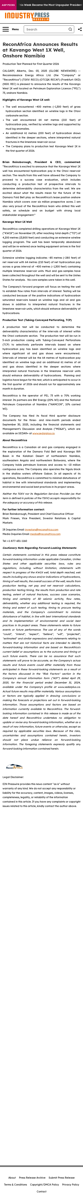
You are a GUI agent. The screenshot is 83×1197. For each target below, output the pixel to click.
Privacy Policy (70, 1184)
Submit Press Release (62, 1177)
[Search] (45, 29)
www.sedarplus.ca (43, 433)
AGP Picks (8, 5)
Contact (41, 1191)
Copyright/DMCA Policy (44, 1184)
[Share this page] (80, 29)
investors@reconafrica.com (41, 529)
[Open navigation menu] (11, 29)
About (12, 1177)
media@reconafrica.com (45, 534)
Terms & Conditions (15, 1184)
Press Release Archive (32, 1177)
